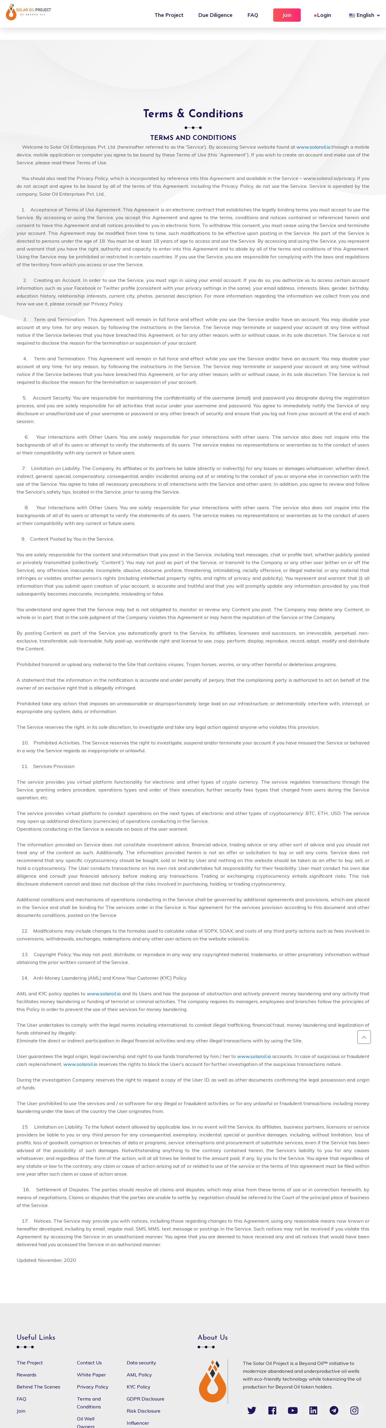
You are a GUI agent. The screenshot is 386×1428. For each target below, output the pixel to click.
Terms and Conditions (89, 1403)
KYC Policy (138, 1387)
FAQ (253, 15)
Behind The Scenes (38, 1387)
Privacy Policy (93, 1387)
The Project (168, 15)
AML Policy (139, 1375)
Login (324, 15)
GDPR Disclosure (145, 1399)
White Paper (91, 1375)
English (361, 15)
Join (287, 15)
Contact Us (89, 1363)
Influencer (138, 1423)
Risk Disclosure (143, 1411)
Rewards (26, 1375)
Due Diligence (215, 15)
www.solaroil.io (313, 147)
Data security (141, 1363)
